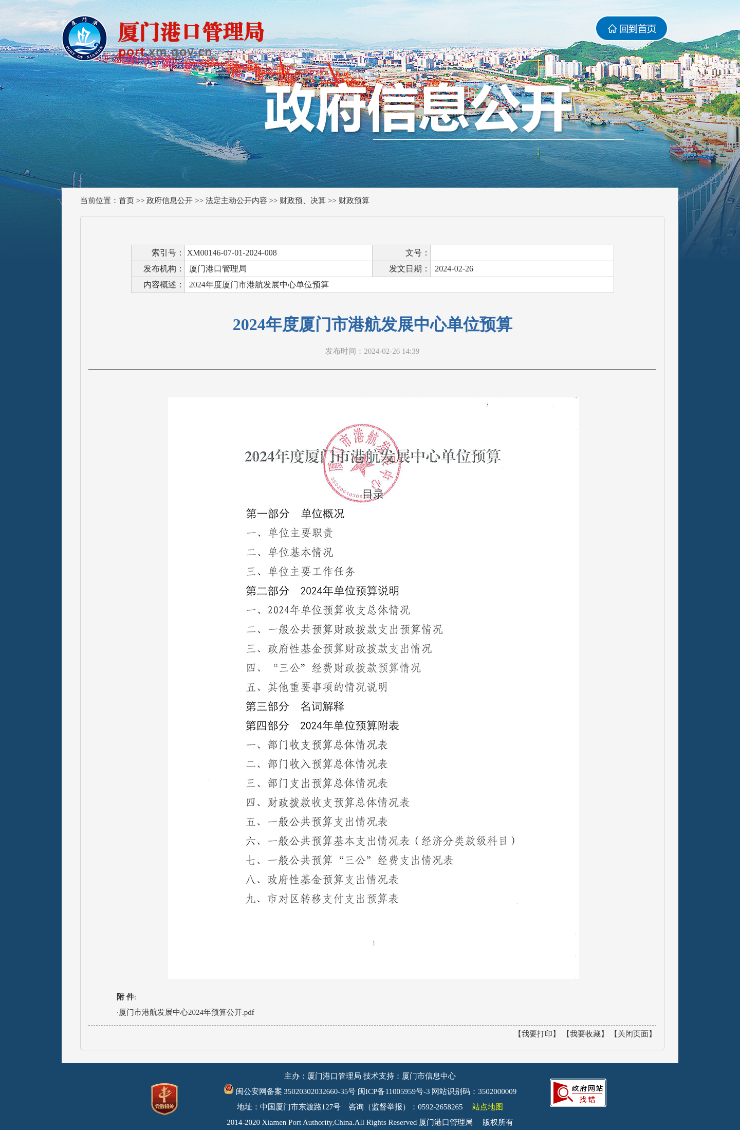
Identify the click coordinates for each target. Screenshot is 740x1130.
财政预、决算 (303, 200)
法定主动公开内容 (236, 200)
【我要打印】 (537, 1034)
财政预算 (354, 200)
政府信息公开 (169, 200)
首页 (126, 200)
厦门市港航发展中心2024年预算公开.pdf (186, 1012)
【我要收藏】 (585, 1034)
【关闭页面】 (633, 1034)
